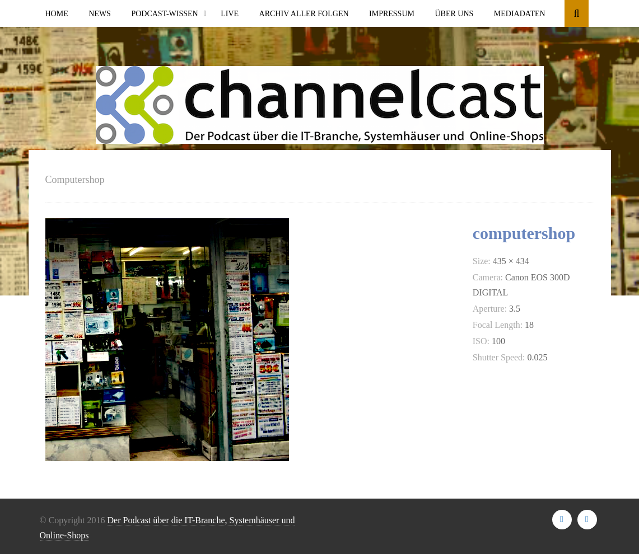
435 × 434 (511, 261)
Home (56, 14)
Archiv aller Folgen (304, 14)
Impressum (391, 14)
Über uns (454, 14)
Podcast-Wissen (164, 14)
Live (230, 14)
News (99, 14)
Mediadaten (519, 14)
